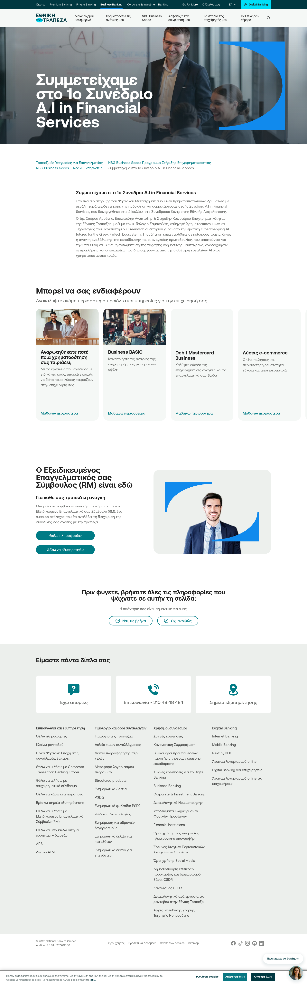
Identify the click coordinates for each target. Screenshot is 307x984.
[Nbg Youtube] (254, 943)
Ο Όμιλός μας (211, 4)
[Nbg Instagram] (247, 943)
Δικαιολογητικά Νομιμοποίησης (178, 802)
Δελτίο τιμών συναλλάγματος (118, 744)
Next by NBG (222, 753)
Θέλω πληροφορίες (51, 736)
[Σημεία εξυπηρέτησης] (233, 695)
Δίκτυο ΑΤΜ (45, 852)
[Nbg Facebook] (233, 943)
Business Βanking (167, 786)
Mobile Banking (224, 744)
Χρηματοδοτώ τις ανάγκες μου (119, 18)
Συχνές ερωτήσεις (168, 736)
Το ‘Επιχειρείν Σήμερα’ (250, 18)
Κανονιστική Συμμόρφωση (174, 744)
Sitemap (193, 943)
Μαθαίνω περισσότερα (59, 413)
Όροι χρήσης (116, 943)
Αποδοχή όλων (263, 976)
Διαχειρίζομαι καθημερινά (85, 18)
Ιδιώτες (40, 4)
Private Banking (86, 4)
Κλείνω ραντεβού (49, 744)
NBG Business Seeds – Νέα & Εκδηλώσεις (69, 168)
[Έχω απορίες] (73, 695)
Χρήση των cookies (172, 943)
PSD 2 (99, 797)
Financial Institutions (169, 825)
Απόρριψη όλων (235, 976)
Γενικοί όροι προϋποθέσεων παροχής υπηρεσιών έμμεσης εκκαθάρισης (177, 758)
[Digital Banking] (256, 4)
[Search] (268, 18)
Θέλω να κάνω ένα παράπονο (59, 794)
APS (39, 844)
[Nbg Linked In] (261, 943)
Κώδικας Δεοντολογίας (113, 814)
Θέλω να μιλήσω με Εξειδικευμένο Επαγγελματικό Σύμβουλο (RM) (59, 816)
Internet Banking (225, 736)
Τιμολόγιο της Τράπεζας (114, 736)
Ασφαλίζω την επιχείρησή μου (179, 18)
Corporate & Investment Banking (147, 4)
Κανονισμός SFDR (168, 888)
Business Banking (111, 4)
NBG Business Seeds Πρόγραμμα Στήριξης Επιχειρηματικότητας (159, 162)
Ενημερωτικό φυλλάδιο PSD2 (118, 806)
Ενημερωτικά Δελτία (111, 789)
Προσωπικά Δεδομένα (142, 943)
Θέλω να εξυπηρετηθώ (65, 550)
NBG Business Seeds (152, 18)
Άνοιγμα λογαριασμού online (234, 761)
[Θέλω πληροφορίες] (65, 535)
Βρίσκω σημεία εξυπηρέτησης (60, 802)
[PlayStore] (227, 797)
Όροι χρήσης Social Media (174, 860)
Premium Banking (61, 4)
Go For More (190, 4)
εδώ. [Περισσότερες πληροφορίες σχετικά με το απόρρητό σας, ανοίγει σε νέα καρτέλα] (93, 979)
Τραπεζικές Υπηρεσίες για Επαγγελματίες (69, 162)
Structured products (110, 780)
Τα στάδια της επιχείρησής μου (215, 18)
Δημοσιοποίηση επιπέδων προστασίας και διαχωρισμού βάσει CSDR (177, 874)
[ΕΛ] (232, 4)
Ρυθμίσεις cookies (207, 976)
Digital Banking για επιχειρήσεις (237, 770)
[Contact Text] (153, 695)
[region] (153, 977)
